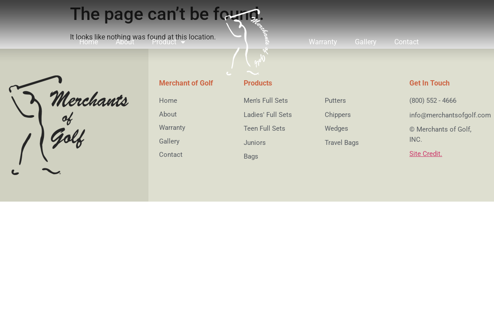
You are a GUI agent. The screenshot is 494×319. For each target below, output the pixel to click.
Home (88, 42)
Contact (406, 42)
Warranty (323, 42)
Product (168, 42)
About (125, 42)
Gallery (366, 42)
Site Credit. (425, 154)
